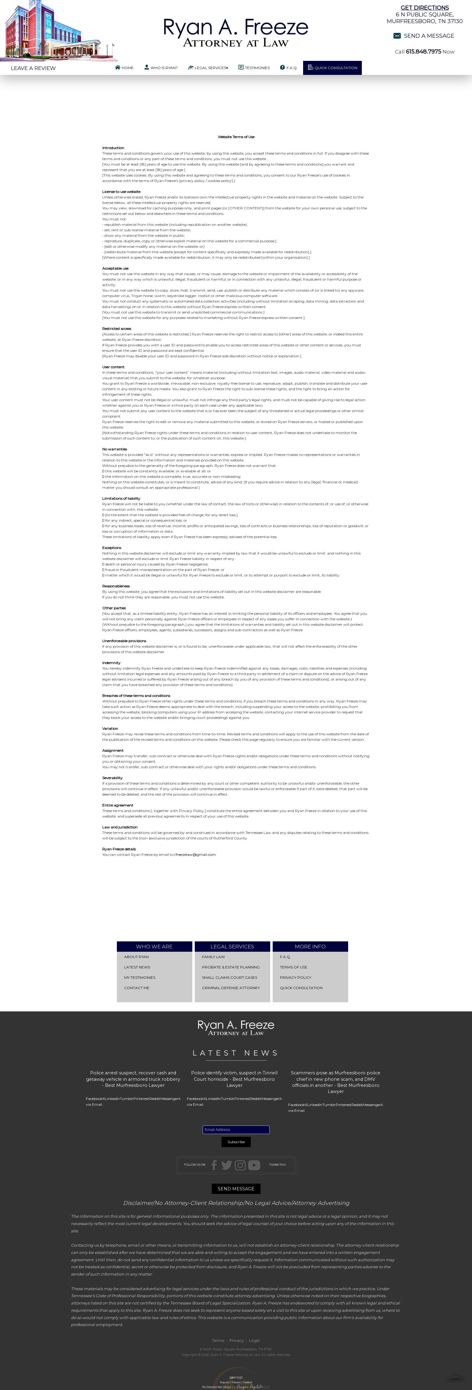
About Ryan (136, 956)
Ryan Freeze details (119, 849)
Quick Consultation (332, 67)
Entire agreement (117, 805)
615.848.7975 (423, 51)
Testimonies (254, 67)
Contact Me (136, 988)
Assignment (113, 750)
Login (254, 1340)
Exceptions (111, 547)
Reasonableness (116, 586)
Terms (218, 1340)
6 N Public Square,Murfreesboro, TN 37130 (425, 14)
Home (124, 67)
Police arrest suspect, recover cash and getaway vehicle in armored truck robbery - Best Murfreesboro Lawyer (133, 1079)
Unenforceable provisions (124, 641)
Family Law (213, 956)
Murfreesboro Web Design (216, 1387)
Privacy (236, 1340)
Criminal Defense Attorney (231, 988)
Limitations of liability (121, 498)
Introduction (113, 147)
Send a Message (425, 36)
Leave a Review (33, 68)
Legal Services (208, 67)
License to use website (121, 191)
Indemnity (111, 662)
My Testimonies (139, 977)
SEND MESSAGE (236, 1189)
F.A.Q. (289, 67)
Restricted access (116, 328)
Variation (110, 728)
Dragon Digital (249, 1387)
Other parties (114, 608)
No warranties (114, 449)
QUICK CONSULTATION (301, 988)
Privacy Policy (295, 977)
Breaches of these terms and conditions (136, 695)
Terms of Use (293, 967)
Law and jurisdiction (120, 827)
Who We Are (154, 947)
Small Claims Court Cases (229, 977)
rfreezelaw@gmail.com (195, 854)
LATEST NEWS (236, 1053)
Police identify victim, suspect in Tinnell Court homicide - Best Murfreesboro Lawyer (234, 1079)
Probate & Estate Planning (231, 967)
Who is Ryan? (161, 67)
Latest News (137, 967)
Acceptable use (115, 268)
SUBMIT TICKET (236, 1380)
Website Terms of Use (236, 137)
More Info (310, 947)
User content (113, 367)
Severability (112, 778)
